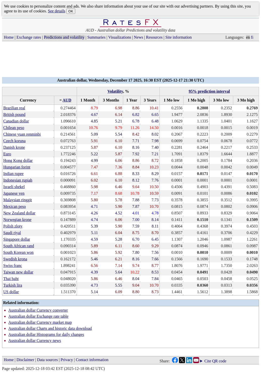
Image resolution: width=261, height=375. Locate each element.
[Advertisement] (130, 60)
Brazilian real (14, 108)
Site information (178, 37)
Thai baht (11, 279)
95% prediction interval (209, 91)
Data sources (47, 360)
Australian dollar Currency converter (38, 310)
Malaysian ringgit (17, 200)
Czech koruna (14, 141)
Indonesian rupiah (17, 180)
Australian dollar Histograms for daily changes (46, 334)
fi (252, 37)
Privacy (67, 360)
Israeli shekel (14, 187)
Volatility (115, 91)
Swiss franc (12, 265)
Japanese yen (13, 193)
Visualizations (119, 37)
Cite (207, 361)
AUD (67, 100)
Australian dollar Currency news (34, 340)
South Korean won (18, 252)
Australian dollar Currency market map (40, 322)
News (138, 37)
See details (56, 11)
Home (9, 37)
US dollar (11, 292)
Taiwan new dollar (18, 272)
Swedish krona (15, 259)
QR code (219, 361)
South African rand (18, 246)
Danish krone (14, 147)
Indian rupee (13, 173)
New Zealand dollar (19, 213)
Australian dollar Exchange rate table (38, 316)
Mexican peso (14, 206)
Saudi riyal (12, 233)
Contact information (92, 360)
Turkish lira (12, 285)
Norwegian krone (17, 219)
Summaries (96, 37)
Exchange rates (28, 37)
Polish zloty (12, 226)
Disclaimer (25, 360)
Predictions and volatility (64, 37)
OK (70, 11)
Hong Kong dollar (18, 160)
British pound (14, 114)
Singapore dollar (16, 239)
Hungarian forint (16, 167)
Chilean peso (13, 128)
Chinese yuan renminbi (22, 134)
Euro (7, 154)
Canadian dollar (16, 121)
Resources (154, 37)
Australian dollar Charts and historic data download (50, 328)
